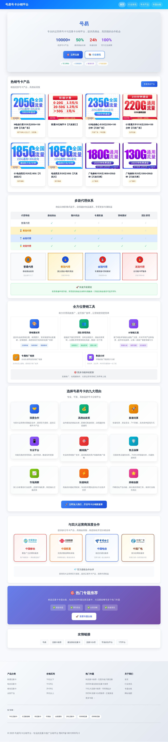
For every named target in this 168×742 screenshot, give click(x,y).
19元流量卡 (13, 717)
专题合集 (157, 4)
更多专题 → (90, 698)
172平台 (122, 642)
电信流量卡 (12, 684)
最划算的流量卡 (73, 642)
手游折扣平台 (107, 642)
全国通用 (62, 717)
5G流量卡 (40, 717)
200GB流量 (102, 717)
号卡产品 (144, 4)
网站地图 (128, 693)
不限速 (51, 717)
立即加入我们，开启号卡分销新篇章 (84, 504)
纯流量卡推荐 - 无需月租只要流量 (99, 679)
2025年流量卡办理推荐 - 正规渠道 (99, 693)
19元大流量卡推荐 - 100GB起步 (98, 689)
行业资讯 (132, 4)
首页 (122, 4)
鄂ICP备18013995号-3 (69, 733)
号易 (44, 642)
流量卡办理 (91, 642)
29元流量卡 (75, 717)
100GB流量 (88, 717)
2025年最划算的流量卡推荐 (97, 684)
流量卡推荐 (56, 642)
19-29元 (49, 684)
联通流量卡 (12, 679)
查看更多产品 (149, 84)
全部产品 (11, 693)
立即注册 (73, 54)
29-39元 (49, 689)
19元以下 (50, 679)
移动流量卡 (12, 689)
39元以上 (50, 693)
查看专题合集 (84, 616)
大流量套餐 (27, 717)
